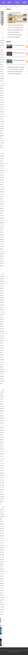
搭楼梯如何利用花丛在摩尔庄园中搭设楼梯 (16, 67)
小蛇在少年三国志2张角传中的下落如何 (15, 27)
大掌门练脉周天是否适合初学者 (14, 12)
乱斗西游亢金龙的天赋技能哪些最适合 (15, 29)
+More (27, 9)
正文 (20, 6)
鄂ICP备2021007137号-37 (15, 651)
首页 (3, 2)
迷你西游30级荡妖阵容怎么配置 (0, 625)
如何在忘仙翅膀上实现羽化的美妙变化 (15, 71)
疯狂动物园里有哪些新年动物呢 (19, 60)
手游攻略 (16, 6)
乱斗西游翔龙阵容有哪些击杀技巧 (14, 37)
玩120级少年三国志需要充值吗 (14, 32)
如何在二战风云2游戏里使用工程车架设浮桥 (16, 69)
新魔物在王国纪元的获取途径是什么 (19, 52)
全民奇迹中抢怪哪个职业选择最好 (14, 73)
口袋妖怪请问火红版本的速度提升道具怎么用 (16, 25)
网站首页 (6, 6)
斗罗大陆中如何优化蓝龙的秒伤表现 (19, 45)
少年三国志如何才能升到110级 (0, 637)
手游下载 (17, 2)
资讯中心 (10, 2)
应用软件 (24, 2)
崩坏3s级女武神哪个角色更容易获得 (15, 34)
